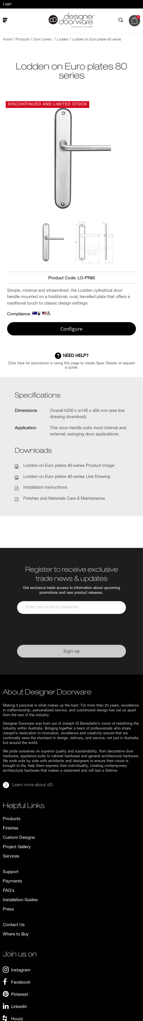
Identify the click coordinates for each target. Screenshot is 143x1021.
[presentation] (60, 629)
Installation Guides (20, 900)
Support (10, 872)
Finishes (10, 828)
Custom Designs (19, 838)
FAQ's (8, 891)
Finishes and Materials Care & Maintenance (64, 499)
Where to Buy (16, 934)
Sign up (71, 651)
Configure (71, 329)
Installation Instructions (45, 488)
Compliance (18, 314)
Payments (12, 881)
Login (7, 4)
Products (11, 819)
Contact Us (14, 925)
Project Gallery (17, 847)
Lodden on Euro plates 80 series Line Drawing (66, 477)
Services (11, 856)
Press (8, 909)
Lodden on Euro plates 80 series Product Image (68, 466)
